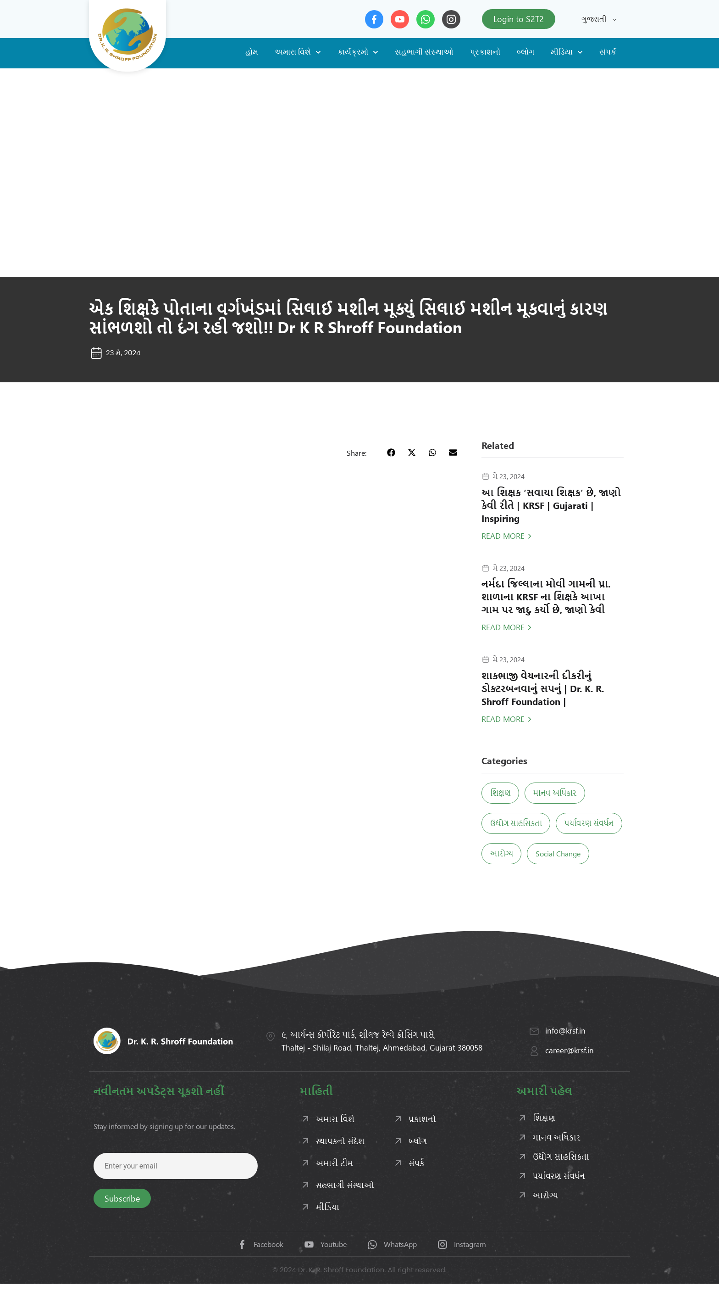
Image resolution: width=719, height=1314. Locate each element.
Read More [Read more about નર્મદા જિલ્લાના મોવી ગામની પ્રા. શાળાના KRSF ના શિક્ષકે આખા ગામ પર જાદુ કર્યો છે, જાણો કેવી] (503, 627)
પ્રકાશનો (485, 52)
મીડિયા (567, 52)
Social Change (515, 884)
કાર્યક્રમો (357, 52)
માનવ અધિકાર (563, 793)
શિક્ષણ (503, 793)
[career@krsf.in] (534, 1081)
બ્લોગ (525, 52)
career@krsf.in (569, 1080)
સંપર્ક (607, 52)
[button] (391, 452)
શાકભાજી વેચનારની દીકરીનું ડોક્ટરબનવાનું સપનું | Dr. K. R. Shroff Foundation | (542, 688)
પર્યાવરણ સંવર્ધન (517, 853)
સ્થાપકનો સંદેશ (340, 1171)
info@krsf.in (565, 1061)
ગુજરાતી (594, 19)
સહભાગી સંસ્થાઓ (424, 52)
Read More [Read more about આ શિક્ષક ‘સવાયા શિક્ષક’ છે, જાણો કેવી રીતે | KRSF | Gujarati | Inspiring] (503, 536)
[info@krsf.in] (534, 1061)
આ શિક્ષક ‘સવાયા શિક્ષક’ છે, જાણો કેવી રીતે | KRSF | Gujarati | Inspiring (551, 505)
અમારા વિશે (298, 52)
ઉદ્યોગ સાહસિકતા (519, 823)
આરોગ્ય (581, 853)
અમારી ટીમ (334, 1193)
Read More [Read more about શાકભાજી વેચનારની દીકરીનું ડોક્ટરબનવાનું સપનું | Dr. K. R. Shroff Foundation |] (503, 719)
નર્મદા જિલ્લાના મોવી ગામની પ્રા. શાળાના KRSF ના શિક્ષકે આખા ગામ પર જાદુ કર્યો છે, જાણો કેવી (545, 596)
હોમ (251, 52)
